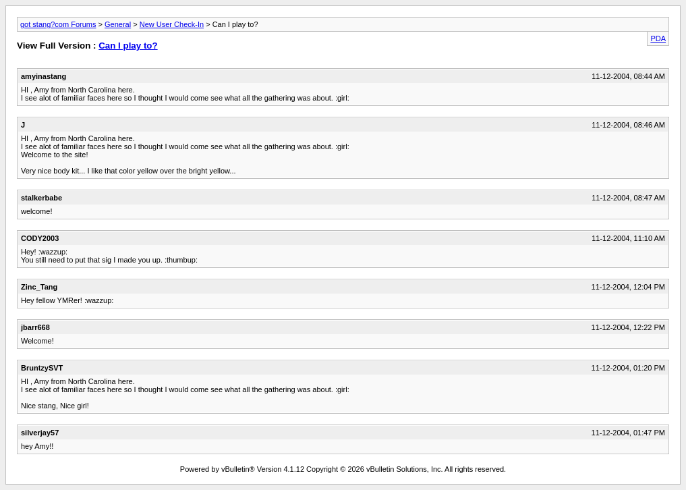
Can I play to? (127, 45)
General (118, 24)
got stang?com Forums (58, 24)
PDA (658, 38)
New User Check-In (172, 24)
